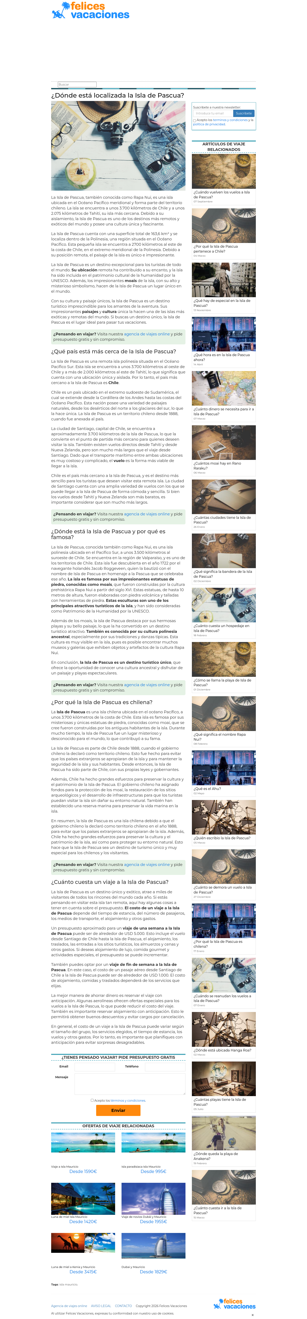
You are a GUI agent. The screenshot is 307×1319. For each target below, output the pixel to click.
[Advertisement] (153, 51)
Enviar (118, 1110)
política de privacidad (209, 124)
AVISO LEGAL (101, 1306)
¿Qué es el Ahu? (207, 789)
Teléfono (132, 1066)
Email (63, 1066)
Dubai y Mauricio (133, 1267)
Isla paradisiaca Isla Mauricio (141, 1166)
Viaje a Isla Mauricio (64, 1166)
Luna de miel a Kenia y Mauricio (73, 1267)
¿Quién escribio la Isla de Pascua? (222, 838)
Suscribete (244, 113)
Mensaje (61, 1077)
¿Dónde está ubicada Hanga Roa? (222, 1050)
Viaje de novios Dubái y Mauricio (144, 1216)
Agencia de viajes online (69, 1306)
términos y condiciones (128, 1101)
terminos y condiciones (230, 120)
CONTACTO (123, 1306)
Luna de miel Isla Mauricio (69, 1216)
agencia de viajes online (147, 334)
